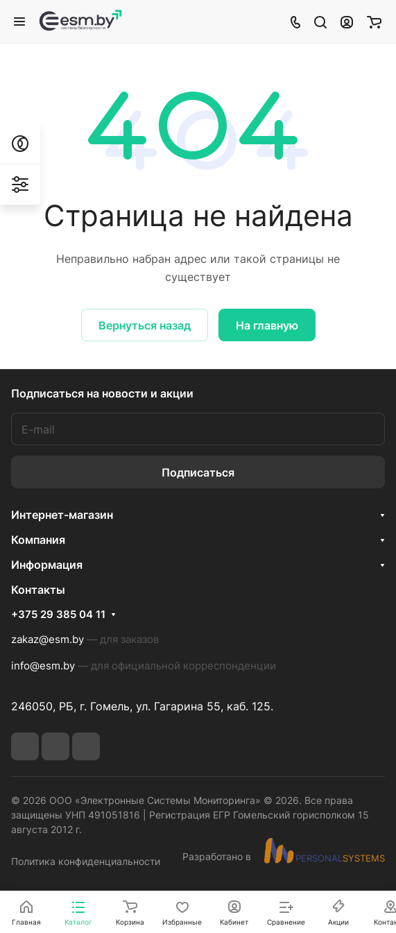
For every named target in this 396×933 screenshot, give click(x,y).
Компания (38, 540)
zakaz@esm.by (47, 639)
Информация (47, 565)
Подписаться (198, 472)
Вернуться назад (144, 325)
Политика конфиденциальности (85, 861)
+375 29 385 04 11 (58, 614)
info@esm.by (43, 665)
